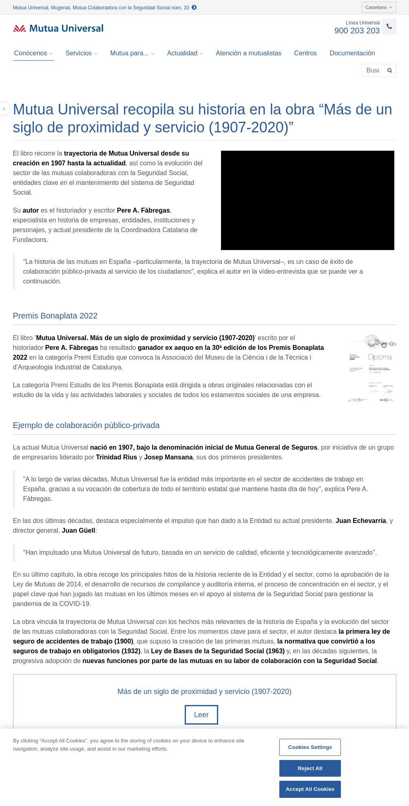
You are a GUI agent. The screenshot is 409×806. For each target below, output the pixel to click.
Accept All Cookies (310, 789)
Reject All (310, 768)
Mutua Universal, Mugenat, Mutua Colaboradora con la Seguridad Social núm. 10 (105, 8)
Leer (201, 715)
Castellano (379, 7)
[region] (204, 767)
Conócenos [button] (33, 53)
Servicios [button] (81, 53)
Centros (305, 53)
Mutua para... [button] (132, 53)
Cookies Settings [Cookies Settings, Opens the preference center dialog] (310, 747)
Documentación (352, 53)
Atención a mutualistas (248, 53)
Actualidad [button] (185, 53)
